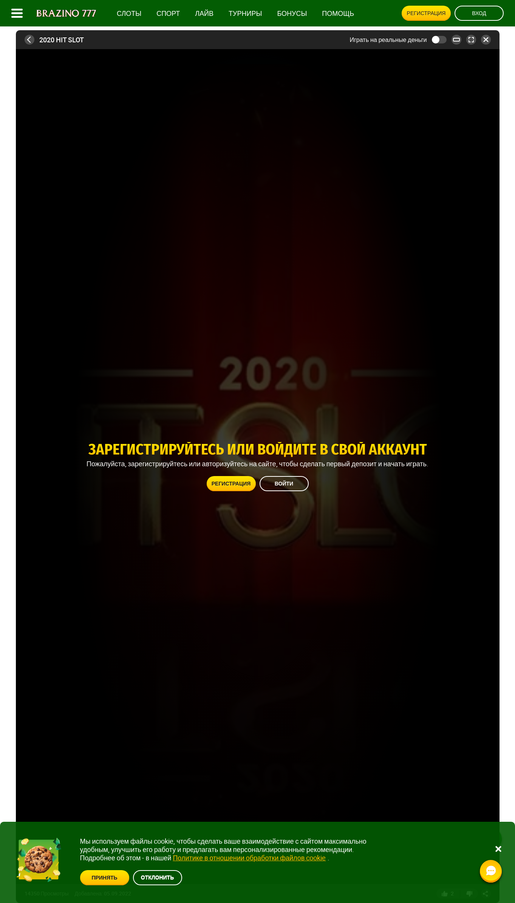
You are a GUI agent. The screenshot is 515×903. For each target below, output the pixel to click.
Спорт (168, 13)
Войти (284, 484)
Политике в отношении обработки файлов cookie (249, 857)
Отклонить (157, 877)
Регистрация (426, 13)
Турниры (245, 13)
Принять (104, 877)
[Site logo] (66, 13)
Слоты (129, 13)
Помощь (338, 13)
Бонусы (292, 13)
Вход (479, 13)
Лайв (204, 13)
